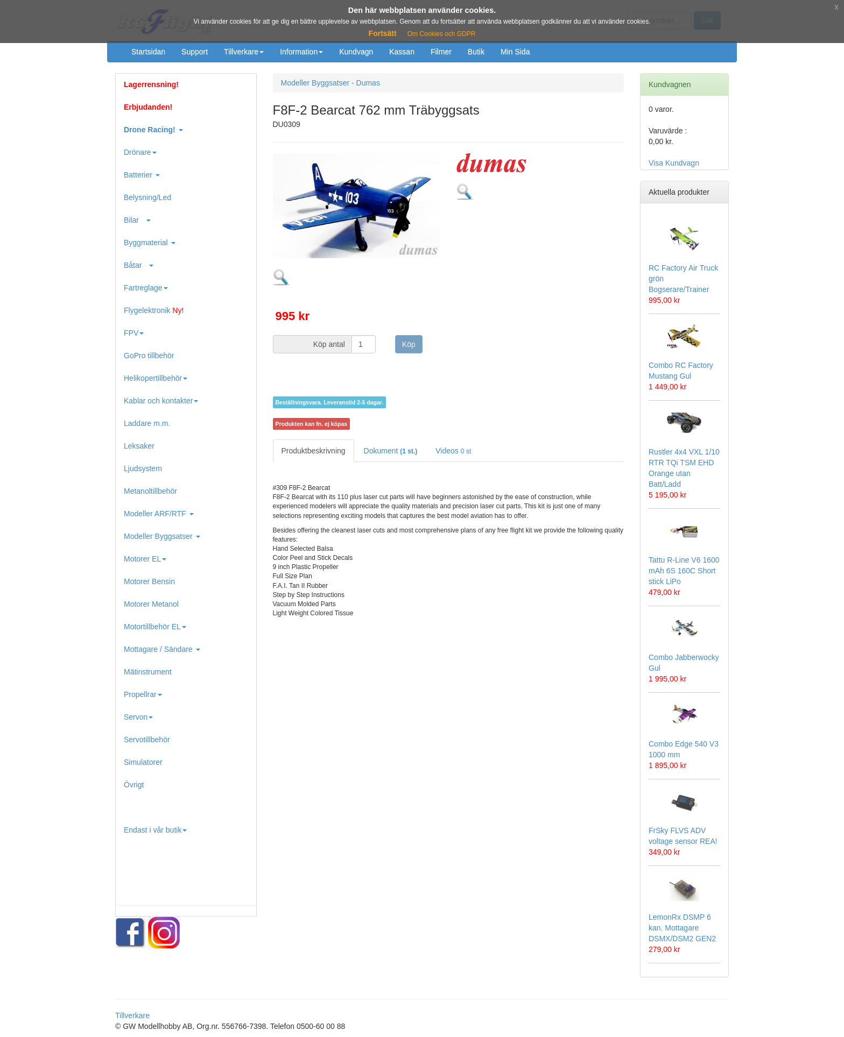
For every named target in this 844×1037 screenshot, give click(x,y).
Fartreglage (146, 287)
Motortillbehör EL (155, 626)
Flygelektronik (154, 310)
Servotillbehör (147, 739)
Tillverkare (244, 51)
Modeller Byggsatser (162, 536)
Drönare (140, 152)
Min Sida (515, 51)
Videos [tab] (453, 450)
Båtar (138, 265)
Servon (138, 717)
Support (194, 51)
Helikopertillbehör (155, 378)
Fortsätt (383, 33)
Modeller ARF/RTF (159, 513)
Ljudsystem (143, 468)
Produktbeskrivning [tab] (314, 450)
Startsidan (148, 51)
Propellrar (143, 694)
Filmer (441, 51)
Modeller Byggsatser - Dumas (330, 83)
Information (301, 51)
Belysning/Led (147, 197)
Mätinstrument (148, 671)
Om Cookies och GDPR (441, 34)
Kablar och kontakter (161, 400)
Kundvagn (356, 51)
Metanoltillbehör (150, 491)
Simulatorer (143, 762)
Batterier (142, 175)
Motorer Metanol (151, 604)
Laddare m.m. (147, 423)
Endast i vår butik (155, 830)
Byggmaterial (149, 242)
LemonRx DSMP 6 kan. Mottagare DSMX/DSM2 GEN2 (682, 928)
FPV (134, 333)
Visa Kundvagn (674, 163)
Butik (476, 51)
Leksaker (139, 446)
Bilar (137, 220)
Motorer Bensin (149, 581)
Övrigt (134, 784)
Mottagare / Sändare (162, 649)
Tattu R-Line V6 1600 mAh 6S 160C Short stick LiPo (684, 571)
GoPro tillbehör (149, 355)
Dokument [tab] (391, 450)
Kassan (401, 51)
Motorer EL (145, 559)
